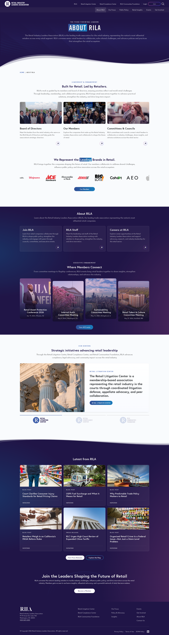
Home (22, 72)
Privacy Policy (119, 631)
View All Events (84, 327)
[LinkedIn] (148, 631)
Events (148, 10)
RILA (75, 4)
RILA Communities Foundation (130, 4)
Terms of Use (129, 631)
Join (154, 4)
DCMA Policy (140, 631)
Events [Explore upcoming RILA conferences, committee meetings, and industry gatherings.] (139, 609)
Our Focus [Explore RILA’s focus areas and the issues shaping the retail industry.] (112, 10)
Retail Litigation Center (88, 4)
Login (145, 4)
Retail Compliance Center (108, 4)
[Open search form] (163, 4)
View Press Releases (75, 557)
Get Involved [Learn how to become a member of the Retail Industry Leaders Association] (159, 10)
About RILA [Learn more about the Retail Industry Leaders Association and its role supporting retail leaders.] (101, 10)
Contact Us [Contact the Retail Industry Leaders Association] (141, 620)
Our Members (84, 189)
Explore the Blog (95, 557)
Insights (114, 616)
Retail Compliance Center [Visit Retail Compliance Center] (87, 612)
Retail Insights (137, 10)
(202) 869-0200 (25, 620)
